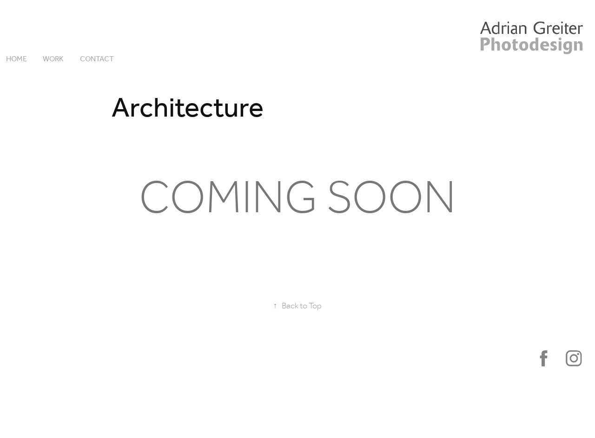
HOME (16, 59)
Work (53, 59)
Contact (97, 59)
